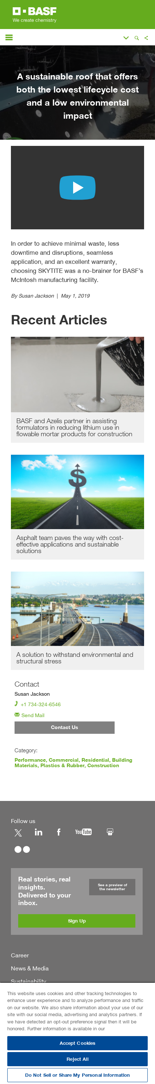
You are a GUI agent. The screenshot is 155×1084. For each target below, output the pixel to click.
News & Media (30, 967)
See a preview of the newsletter (112, 886)
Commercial (64, 760)
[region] (77, 1033)
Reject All (77, 1059)
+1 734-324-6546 (38, 704)
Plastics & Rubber (62, 765)
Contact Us (64, 728)
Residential (95, 760)
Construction (103, 765)
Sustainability (28, 981)
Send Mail (29, 714)
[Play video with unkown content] (77, 188)
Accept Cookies (78, 1043)
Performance (30, 760)
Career (20, 954)
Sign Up (77, 920)
